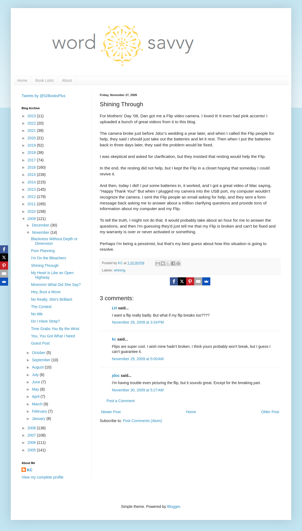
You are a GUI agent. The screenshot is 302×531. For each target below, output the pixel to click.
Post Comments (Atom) (142, 421)
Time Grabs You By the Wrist (55, 329)
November (41, 232)
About (67, 80)
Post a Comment (121, 401)
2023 (32, 116)
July (36, 375)
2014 (32, 182)
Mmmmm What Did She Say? (56, 284)
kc (114, 339)
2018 (32, 152)
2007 (32, 435)
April (36, 396)
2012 (32, 196)
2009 (32, 219)
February (40, 411)
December (41, 225)
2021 (32, 130)
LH (114, 308)
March (37, 404)
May (36, 389)
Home (22, 80)
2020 (32, 138)
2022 (32, 123)
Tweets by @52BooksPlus (44, 96)
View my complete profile (42, 477)
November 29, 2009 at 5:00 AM (138, 359)
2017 (32, 160)
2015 (32, 174)
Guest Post (40, 343)
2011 (32, 204)
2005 (32, 450)
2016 (32, 167)
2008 (32, 428)
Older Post (270, 412)
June (36, 382)
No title (37, 314)
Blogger (173, 506)
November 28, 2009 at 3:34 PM (138, 322)
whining (119, 270)
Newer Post (111, 412)
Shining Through (45, 265)
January (39, 418)
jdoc (116, 375)
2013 (32, 189)
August (38, 367)
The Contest (41, 307)
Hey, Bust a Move (45, 292)
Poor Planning (43, 251)
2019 (32, 145)
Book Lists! (44, 80)
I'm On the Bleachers (48, 258)
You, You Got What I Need (53, 336)
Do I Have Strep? (45, 321)
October (39, 353)
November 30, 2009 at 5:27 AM (138, 390)
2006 (32, 442)
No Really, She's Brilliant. (52, 299)
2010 (32, 211)
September (41, 360)
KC (29, 470)
